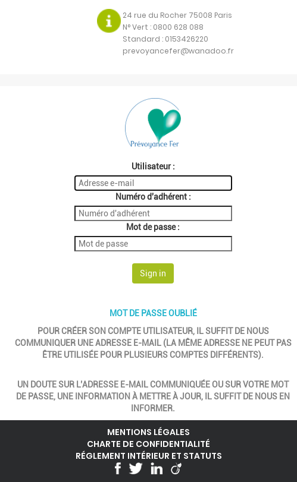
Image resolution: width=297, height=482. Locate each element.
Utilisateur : (153, 166)
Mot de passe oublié (153, 313)
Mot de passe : (153, 227)
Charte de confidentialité (148, 444)
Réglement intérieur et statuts (149, 456)
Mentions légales (148, 432)
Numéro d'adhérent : (153, 196)
